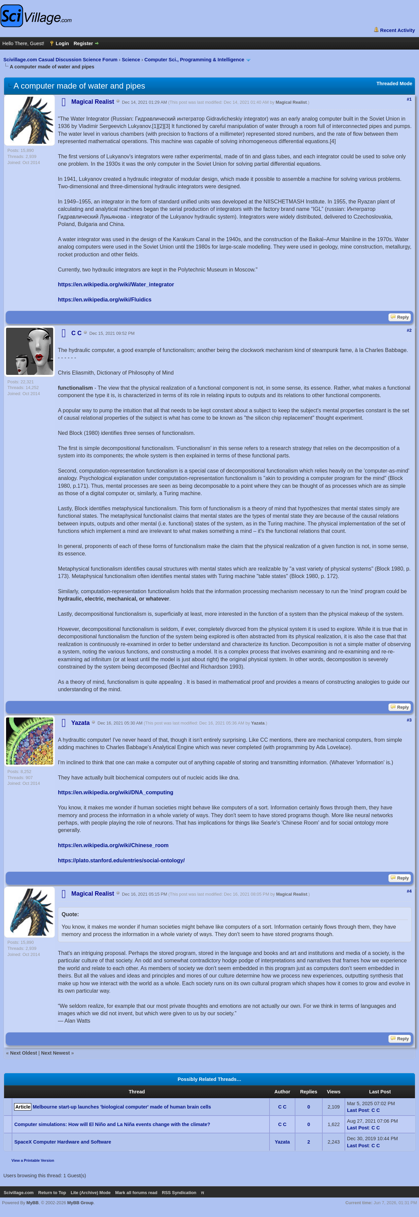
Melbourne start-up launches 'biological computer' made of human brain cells (122, 1107)
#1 (409, 99)
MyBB (33, 1202)
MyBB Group (80, 1202)
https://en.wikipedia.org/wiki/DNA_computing (115, 792)
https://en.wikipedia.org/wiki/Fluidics (104, 299)
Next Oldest (23, 1053)
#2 (409, 330)
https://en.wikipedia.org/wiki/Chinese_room (113, 845)
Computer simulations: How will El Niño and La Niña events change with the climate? (112, 1124)
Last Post (358, 1110)
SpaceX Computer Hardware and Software (62, 1142)
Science (131, 59)
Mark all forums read (136, 1192)
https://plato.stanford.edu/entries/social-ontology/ (121, 860)
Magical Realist (291, 102)
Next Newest (55, 1053)
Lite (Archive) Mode (91, 1192)
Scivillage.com (19, 1192)
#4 (409, 891)
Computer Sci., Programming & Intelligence (194, 59)
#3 (409, 720)
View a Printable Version (32, 1160)
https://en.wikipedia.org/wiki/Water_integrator (116, 284)
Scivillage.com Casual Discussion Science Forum (60, 59)
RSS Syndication (179, 1192)
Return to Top (52, 1192)
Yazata (258, 723)
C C (282, 1107)
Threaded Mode (394, 83)
